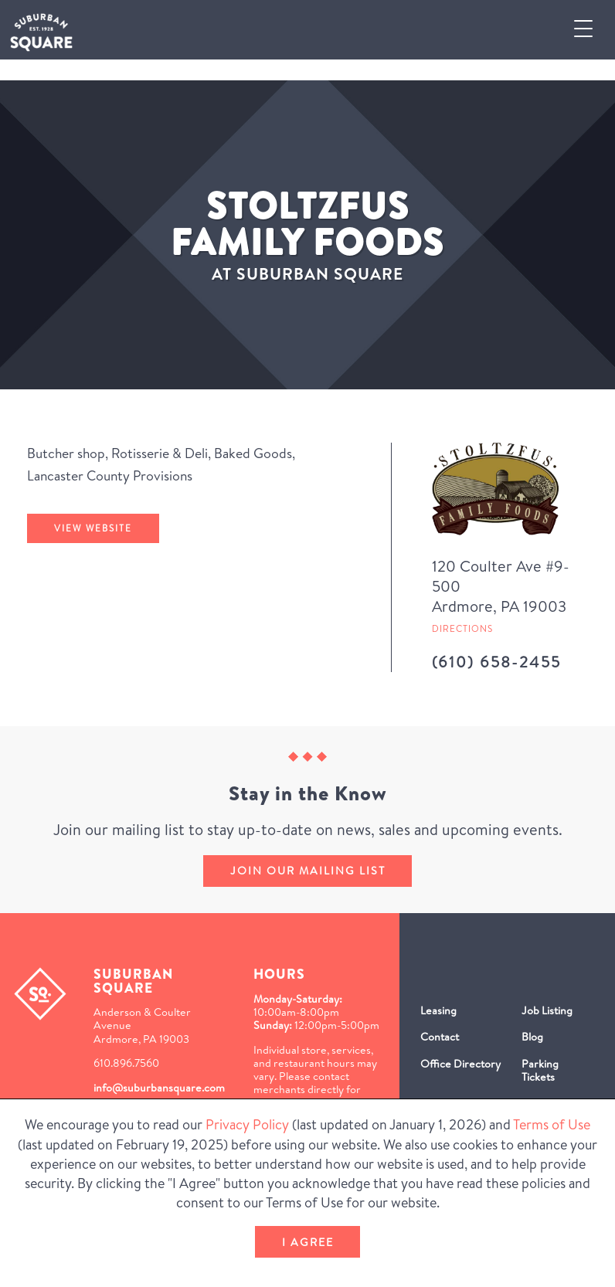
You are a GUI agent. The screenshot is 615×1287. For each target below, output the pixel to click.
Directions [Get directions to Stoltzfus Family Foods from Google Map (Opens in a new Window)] (462, 628)
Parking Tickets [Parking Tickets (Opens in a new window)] (540, 1070)
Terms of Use (551, 1124)
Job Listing (547, 1010)
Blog (532, 1036)
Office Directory (460, 1063)
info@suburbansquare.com (159, 1087)
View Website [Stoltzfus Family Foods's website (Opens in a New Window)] (93, 528)
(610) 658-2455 (496, 661)
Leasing (438, 1010)
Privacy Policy (247, 1124)
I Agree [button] (308, 1242)
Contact (439, 1036)
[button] (589, 30)
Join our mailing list (308, 870)
